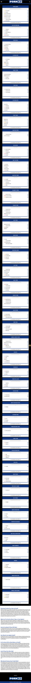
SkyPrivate (7, 372)
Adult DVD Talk (8, 528)
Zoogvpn (7, 466)
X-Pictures (7, 62)
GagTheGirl (7, 564)
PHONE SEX (20, 367)
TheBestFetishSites (8, 481)
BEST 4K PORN (20, 160)
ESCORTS (21, 352)
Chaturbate (7, 29)
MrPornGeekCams (8, 32)
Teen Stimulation (8, 92)
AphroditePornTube (8, 183)
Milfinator (7, 227)
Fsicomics (7, 442)
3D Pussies (7, 597)
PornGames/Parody (8, 302)
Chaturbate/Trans (8, 209)
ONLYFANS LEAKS (20, 250)
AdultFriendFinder (8, 149)
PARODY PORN (20, 295)
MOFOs (7, 167)
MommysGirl (7, 78)
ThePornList (7, 479)
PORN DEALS (20, 40)
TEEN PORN (20, 85)
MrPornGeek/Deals (8, 430)
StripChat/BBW (8, 327)
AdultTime (7, 45)
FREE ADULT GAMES (20, 486)
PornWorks (7, 63)
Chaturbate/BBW (8, 326)
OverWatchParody (8, 303)
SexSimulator (7, 594)
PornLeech (7, 552)
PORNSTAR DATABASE (19, 521)
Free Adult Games (8, 13)
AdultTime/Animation (8, 342)
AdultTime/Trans (8, 213)
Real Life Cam (7, 396)
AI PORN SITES (20, 55)
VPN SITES (21, 462)
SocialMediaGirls (8, 255)
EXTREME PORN (20, 414)
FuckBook (7, 153)
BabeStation (7, 371)
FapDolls (7, 12)
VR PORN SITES (20, 100)
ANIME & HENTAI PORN (19, 337)
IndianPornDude (8, 579)
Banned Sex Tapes (8, 44)
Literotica (7, 537)
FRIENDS (21, 560)
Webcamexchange (8, 567)
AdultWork (7, 356)
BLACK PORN (20, 310)
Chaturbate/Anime (8, 341)
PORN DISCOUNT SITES (19, 426)
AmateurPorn (7, 182)
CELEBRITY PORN (20, 190)
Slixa (6, 357)
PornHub (7, 122)
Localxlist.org (7, 360)
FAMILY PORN (20, 70)
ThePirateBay (7, 549)
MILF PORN (20, 220)
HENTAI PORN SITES (20, 509)
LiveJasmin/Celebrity (8, 195)
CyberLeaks (7, 257)
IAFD (6, 527)
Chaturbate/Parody (8, 300)
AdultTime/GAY (8, 270)
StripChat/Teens (8, 89)
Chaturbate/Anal (8, 285)
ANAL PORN (20, 280)
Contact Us (15, 675)
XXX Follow (7, 254)
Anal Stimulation (8, 287)
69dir (6, 454)
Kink (6, 239)
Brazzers (7, 47)
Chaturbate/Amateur (8, 134)
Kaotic (6, 418)
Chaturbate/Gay (8, 269)
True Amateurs (8, 135)
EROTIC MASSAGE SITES (19, 402)
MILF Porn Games (8, 16)
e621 (6, 515)
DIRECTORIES (20, 474)
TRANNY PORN (20, 205)
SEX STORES (20, 497)
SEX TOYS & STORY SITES (19, 533)
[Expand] (18, 22)
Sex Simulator (7, 10)
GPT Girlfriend (7, 59)
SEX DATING (20, 145)
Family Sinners (8, 75)
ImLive (6, 33)
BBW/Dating (7, 330)
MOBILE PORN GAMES (19, 590)
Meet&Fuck (7, 150)
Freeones (7, 525)
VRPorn (7, 104)
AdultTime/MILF (8, 224)
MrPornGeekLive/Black (9, 317)
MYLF (6, 228)
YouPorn (7, 123)
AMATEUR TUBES (20, 175)
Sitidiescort (7, 457)
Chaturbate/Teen (8, 90)
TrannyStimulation (8, 212)
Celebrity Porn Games (9, 197)
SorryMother (7, 258)
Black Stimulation (8, 315)
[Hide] (16, 22)
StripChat (7, 30)
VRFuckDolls (7, 107)
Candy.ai (7, 60)
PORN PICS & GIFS (20, 379)
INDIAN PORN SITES (20, 575)
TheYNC (7, 421)
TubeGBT (7, 179)
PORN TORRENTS (20, 545)
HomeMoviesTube (8, 180)
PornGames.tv (8, 490)
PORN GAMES (20, 6)
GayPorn (7, 273)
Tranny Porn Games (8, 19)
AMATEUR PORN (20, 130)
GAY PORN (21, 265)
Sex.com (7, 384)
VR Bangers (7, 105)
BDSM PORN (20, 235)
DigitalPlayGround (8, 299)
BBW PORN (20, 322)
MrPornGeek (7, 478)
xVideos (7, 119)
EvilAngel (7, 284)
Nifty (6, 540)
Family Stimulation (8, 74)
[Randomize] (13, 22)
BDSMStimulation (8, 242)
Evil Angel (7, 48)
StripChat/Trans (8, 210)
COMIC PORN (20, 438)
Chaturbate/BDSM (8, 240)
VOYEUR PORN (20, 390)
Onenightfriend (8, 152)
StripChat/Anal (8, 288)
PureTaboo (7, 77)
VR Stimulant (7, 108)
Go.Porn (7, 120)
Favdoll (7, 539)
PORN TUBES (20, 115)
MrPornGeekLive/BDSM (9, 243)
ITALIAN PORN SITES (20, 450)
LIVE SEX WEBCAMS (20, 25)
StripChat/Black (8, 314)
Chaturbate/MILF (8, 225)
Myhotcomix (7, 345)
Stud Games (7, 272)
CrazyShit (7, 420)
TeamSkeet (7, 168)
